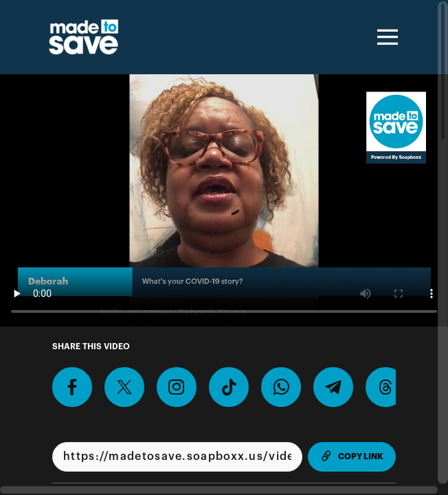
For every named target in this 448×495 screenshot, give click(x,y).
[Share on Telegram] (333, 387)
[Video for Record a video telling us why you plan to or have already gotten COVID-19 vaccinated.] (224, 200)
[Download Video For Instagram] (177, 387)
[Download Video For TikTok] (229, 387)
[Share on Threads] (385, 387)
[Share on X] (124, 387)
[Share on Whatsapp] (281, 387)
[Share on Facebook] (72, 387)
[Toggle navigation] (385, 37)
